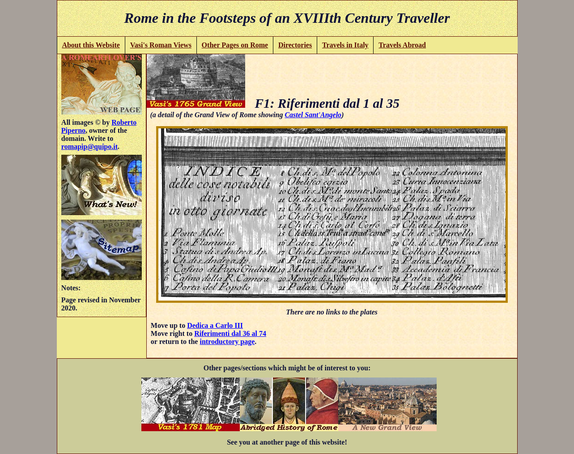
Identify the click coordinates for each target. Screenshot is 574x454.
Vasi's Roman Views (160, 45)
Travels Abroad (402, 45)
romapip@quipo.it (89, 146)
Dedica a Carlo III (215, 325)
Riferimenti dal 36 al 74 (230, 333)
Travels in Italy (345, 45)
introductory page (227, 341)
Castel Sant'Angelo (313, 115)
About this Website (91, 45)
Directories (295, 45)
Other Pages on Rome (235, 45)
